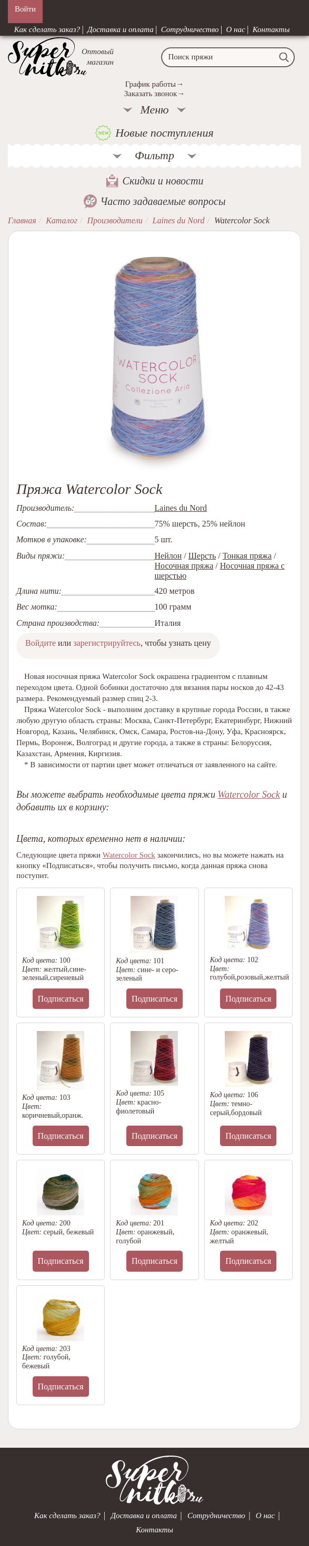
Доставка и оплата (120, 29)
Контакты (271, 29)
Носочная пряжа (184, 565)
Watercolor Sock (249, 794)
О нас (235, 29)
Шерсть (202, 555)
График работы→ (154, 84)
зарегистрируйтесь (107, 642)
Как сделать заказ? (47, 29)
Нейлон (168, 555)
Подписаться (61, 998)
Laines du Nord (181, 507)
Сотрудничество (190, 29)
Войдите (40, 642)
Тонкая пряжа (247, 555)
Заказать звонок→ (154, 93)
